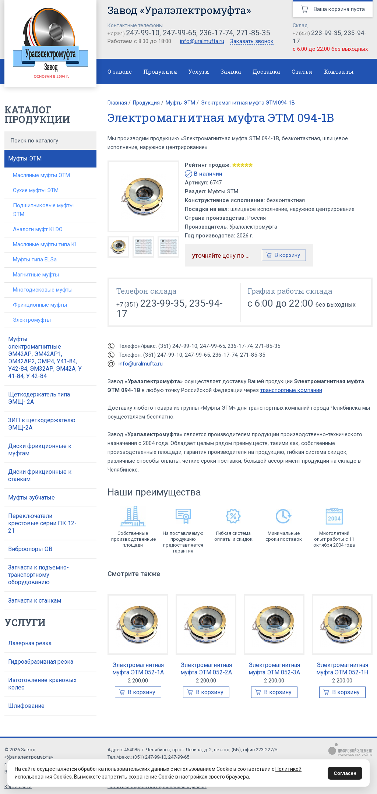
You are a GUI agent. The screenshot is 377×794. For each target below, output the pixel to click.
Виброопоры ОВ (30, 549)
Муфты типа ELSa (35, 259)
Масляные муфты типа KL (45, 244)
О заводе (120, 71)
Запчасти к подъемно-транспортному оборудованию (38, 575)
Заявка (231, 71)
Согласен (345, 773)
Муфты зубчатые (31, 497)
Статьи (302, 71)
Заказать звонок (252, 42)
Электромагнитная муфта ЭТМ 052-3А (274, 668)
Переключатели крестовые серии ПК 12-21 (42, 523)
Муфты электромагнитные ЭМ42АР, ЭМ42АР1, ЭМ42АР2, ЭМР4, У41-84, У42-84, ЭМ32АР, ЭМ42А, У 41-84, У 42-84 (45, 358)
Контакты (339, 71)
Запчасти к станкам (34, 600)
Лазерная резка (30, 643)
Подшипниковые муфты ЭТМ (43, 210)
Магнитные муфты (36, 274)
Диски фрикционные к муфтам (39, 449)
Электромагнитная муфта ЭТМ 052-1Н (342, 668)
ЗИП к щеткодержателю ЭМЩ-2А (41, 424)
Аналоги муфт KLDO (38, 229)
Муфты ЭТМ (25, 158)
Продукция (160, 71)
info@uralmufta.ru (202, 41)
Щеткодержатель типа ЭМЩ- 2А (39, 398)
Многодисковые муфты (43, 289)
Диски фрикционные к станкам (39, 475)
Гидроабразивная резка (40, 661)
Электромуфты (32, 320)
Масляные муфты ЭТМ (41, 175)
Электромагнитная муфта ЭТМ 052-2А (206, 668)
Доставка (266, 71)
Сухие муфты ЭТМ (36, 190)
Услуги (198, 71)
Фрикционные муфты (40, 304)
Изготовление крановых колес (42, 684)
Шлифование (26, 705)
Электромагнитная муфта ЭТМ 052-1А (138, 668)
